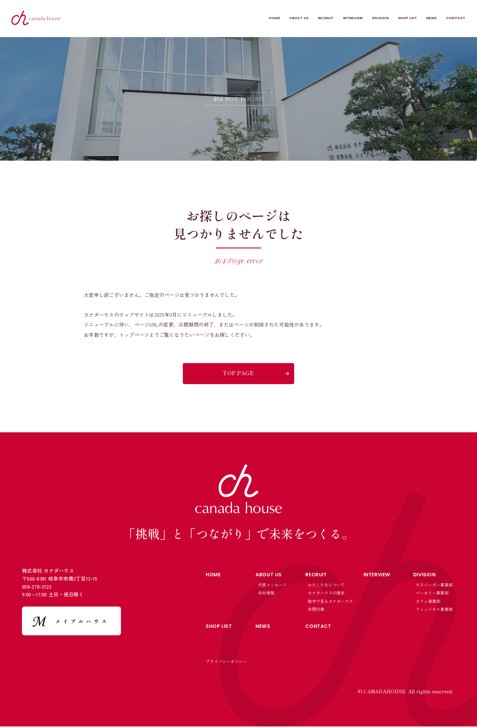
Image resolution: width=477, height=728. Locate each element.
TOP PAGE (238, 373)
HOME (226, 18)
